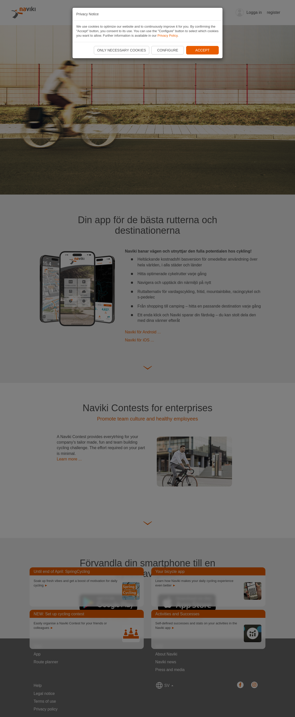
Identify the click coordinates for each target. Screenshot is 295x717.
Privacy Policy (168, 35)
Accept (202, 50)
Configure (167, 50)
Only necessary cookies (121, 50)
